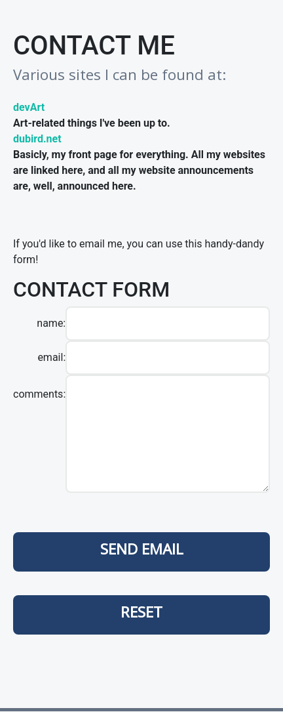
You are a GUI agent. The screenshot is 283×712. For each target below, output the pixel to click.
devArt (29, 107)
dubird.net (37, 139)
